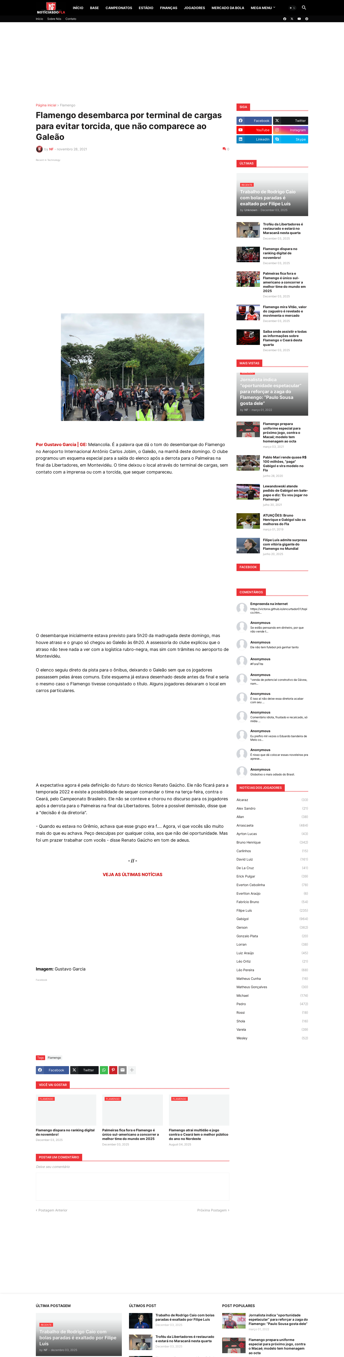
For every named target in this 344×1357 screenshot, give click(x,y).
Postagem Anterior (52, 1210)
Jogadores (194, 8)
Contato (70, 19)
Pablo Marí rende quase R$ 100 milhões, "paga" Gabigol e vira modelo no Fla (284, 463)
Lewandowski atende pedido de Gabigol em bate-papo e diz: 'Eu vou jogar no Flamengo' (285, 492)
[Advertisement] (172, 62)
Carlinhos (272, 851)
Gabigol (272, 918)
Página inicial (46, 105)
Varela (272, 1029)
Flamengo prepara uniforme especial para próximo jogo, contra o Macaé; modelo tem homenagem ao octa (282, 432)
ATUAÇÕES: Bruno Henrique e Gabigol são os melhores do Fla (284, 519)
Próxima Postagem (212, 1210)
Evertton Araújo (272, 893)
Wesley (272, 1038)
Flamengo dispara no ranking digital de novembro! (65, 1132)
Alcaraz (272, 799)
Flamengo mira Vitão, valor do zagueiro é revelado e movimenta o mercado (285, 311)
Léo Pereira (272, 970)
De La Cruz (272, 868)
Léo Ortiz (272, 961)
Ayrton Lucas (272, 833)
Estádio (146, 8)
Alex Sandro (272, 808)
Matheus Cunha (272, 978)
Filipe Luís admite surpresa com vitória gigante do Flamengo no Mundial (285, 544)
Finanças (168, 8)
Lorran (272, 944)
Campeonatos (119, 8)
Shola (272, 1021)
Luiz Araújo (272, 953)
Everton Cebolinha (272, 885)
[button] (292, 7)
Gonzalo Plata (272, 936)
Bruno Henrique (272, 842)
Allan (272, 816)
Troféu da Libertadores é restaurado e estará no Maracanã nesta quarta (283, 228)
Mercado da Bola (228, 8)
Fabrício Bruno (272, 901)
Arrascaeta (272, 825)
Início (78, 8)
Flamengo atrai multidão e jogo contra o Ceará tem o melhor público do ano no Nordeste (198, 1134)
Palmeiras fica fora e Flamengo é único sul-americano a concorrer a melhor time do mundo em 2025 (130, 1134)
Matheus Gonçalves (272, 987)
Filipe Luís (272, 910)
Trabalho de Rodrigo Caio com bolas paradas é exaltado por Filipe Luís (185, 1317)
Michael (272, 995)
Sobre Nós (54, 19)
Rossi (272, 1012)
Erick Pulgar (272, 876)
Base (94, 8)
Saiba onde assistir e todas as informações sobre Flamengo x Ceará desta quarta (285, 338)
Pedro (272, 1004)
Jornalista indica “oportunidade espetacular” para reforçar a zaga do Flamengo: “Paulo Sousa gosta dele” (278, 1319)
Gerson (272, 927)
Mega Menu (261, 8)
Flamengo (67, 105)
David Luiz (272, 859)
